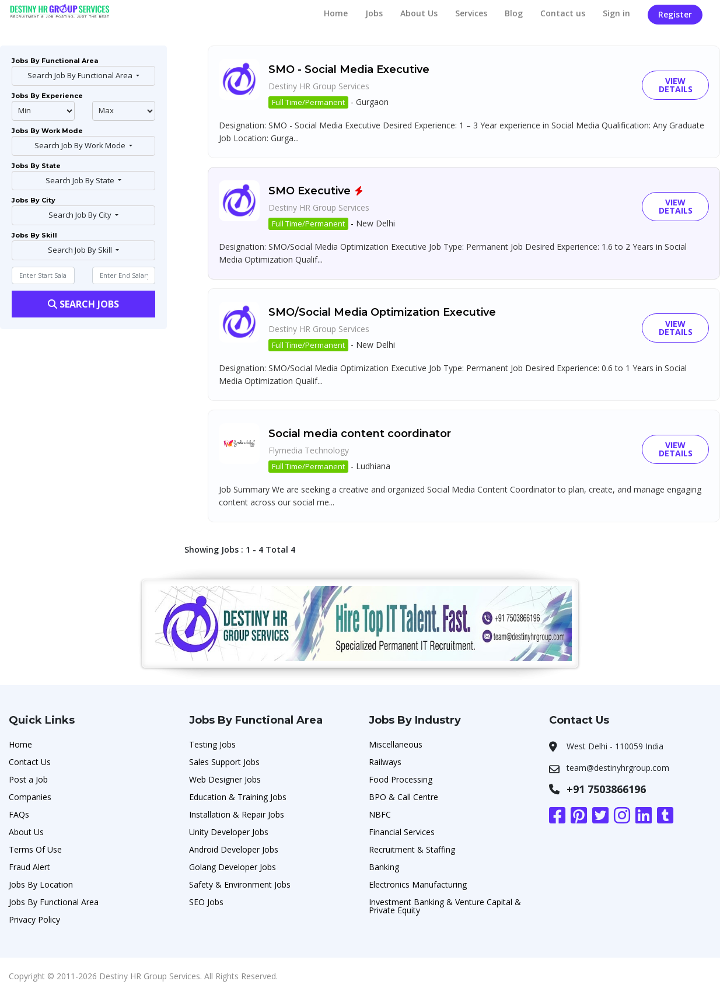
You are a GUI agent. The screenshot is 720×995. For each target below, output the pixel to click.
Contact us (562, 13)
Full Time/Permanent (308, 102)
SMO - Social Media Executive (348, 69)
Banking (384, 866)
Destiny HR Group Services (318, 86)
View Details (676, 85)
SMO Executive (309, 190)
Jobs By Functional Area (54, 901)
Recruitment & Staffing (412, 849)
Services (471, 13)
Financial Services (402, 831)
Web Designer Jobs (225, 779)
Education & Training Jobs (237, 796)
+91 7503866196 (606, 789)
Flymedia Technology (308, 450)
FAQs (19, 814)
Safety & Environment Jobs (240, 884)
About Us (419, 13)
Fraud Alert (29, 866)
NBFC (380, 814)
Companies (30, 796)
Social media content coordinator (359, 433)
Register (675, 14)
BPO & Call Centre (403, 796)
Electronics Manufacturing (418, 884)
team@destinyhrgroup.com (618, 767)
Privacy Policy (34, 919)
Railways (385, 761)
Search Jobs (83, 304)
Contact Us (30, 761)
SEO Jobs (206, 901)
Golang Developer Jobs (232, 866)
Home (336, 13)
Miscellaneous (395, 744)
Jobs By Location (41, 884)
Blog (514, 13)
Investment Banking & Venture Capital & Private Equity (445, 906)
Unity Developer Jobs (228, 831)
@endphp (123, 111)
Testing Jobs (212, 744)
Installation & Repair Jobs (236, 814)
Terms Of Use (35, 849)
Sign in (616, 13)
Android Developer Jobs (233, 849)
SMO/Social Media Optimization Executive (382, 312)
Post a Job (28, 779)
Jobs (374, 13)
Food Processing (400, 779)
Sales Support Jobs (224, 761)
